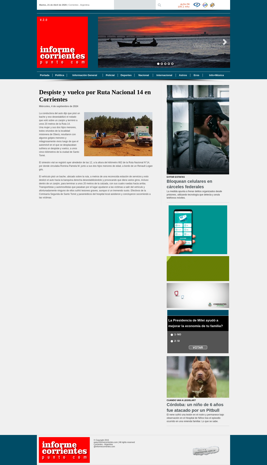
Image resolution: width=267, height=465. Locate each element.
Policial (110, 75)
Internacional (164, 75)
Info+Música (216, 75)
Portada (44, 75)
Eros (196, 75)
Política (59, 75)
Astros (183, 75)
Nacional (143, 75)
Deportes (126, 75)
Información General (84, 75)
